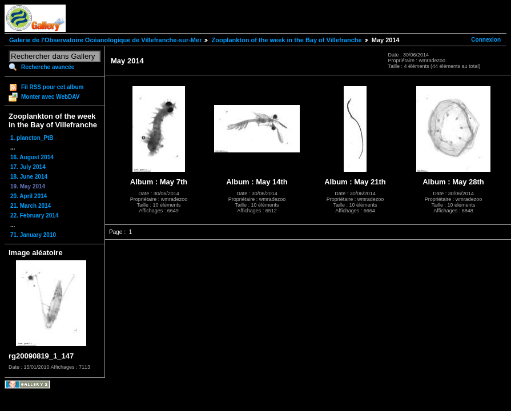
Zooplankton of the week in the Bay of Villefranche (286, 40)
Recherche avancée (47, 67)
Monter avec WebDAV (50, 97)
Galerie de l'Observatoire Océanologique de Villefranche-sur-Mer (105, 40)
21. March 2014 (30, 206)
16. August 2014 (32, 157)
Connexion (486, 40)
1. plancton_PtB (32, 138)
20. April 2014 (28, 196)
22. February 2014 (34, 215)
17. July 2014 (28, 167)
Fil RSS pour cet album (52, 87)
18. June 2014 (28, 177)
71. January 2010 (33, 235)
